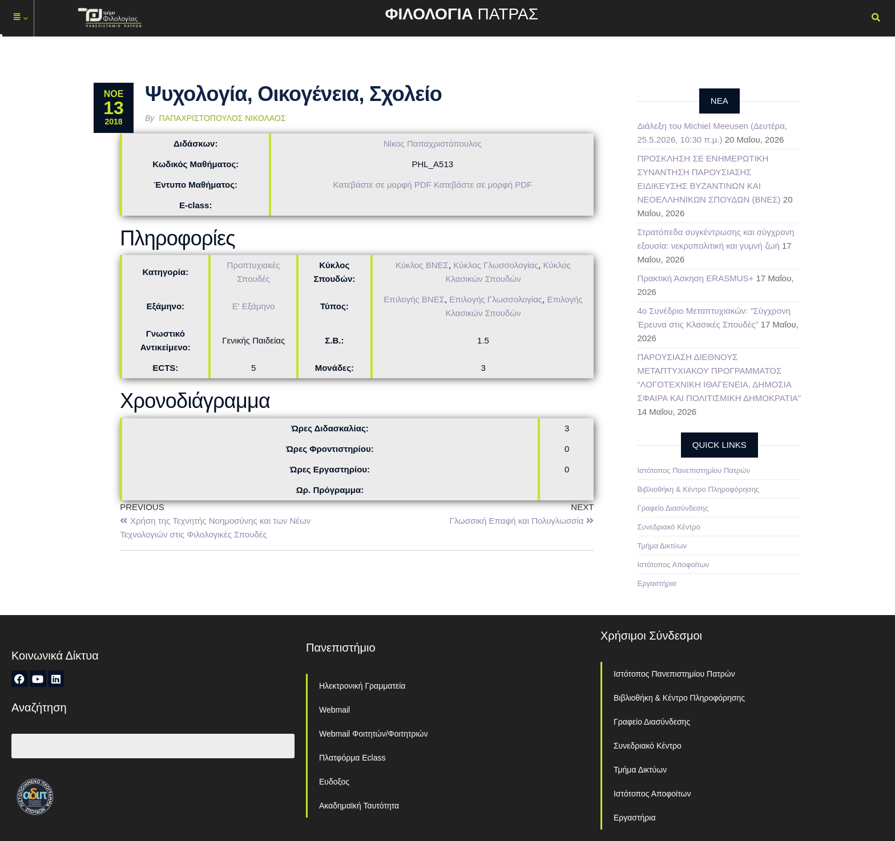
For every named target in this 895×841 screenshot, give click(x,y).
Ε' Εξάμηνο (253, 306)
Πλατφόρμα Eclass (352, 757)
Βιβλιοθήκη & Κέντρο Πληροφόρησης (699, 489)
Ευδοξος (334, 781)
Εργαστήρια (657, 583)
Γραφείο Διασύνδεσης (673, 508)
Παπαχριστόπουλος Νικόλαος (222, 118)
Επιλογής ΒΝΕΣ (414, 299)
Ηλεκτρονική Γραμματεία (362, 685)
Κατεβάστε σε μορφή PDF (382, 184)
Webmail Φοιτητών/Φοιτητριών (373, 733)
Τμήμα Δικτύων (662, 545)
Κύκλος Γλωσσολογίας (495, 265)
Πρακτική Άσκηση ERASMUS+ (696, 278)
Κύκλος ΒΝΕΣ (422, 265)
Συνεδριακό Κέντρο (669, 527)
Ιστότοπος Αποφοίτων (673, 564)
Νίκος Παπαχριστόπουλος (433, 143)
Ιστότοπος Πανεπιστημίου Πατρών (694, 470)
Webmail (334, 709)
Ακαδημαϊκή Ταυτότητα (359, 805)
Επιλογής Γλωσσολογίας (495, 299)
